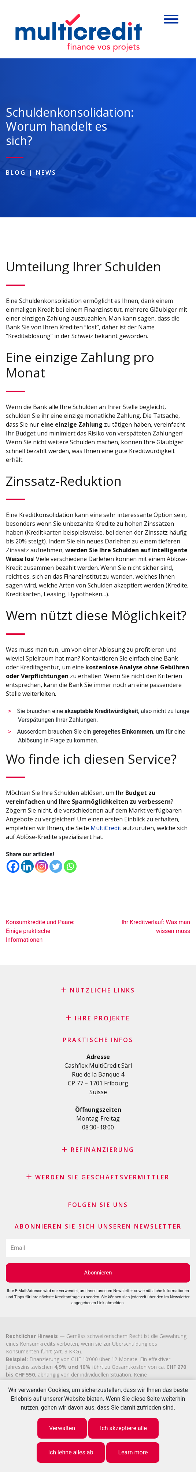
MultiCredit (105, 828)
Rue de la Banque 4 (98, 1074)
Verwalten (62, 1428)
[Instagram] (41, 866)
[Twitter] (55, 866)
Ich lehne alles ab (70, 1452)
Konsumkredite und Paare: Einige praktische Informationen (40, 931)
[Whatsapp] (70, 866)
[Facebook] (13, 866)
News (46, 173)
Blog (16, 173)
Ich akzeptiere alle (123, 1428)
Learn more (133, 1452)
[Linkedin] (27, 866)
